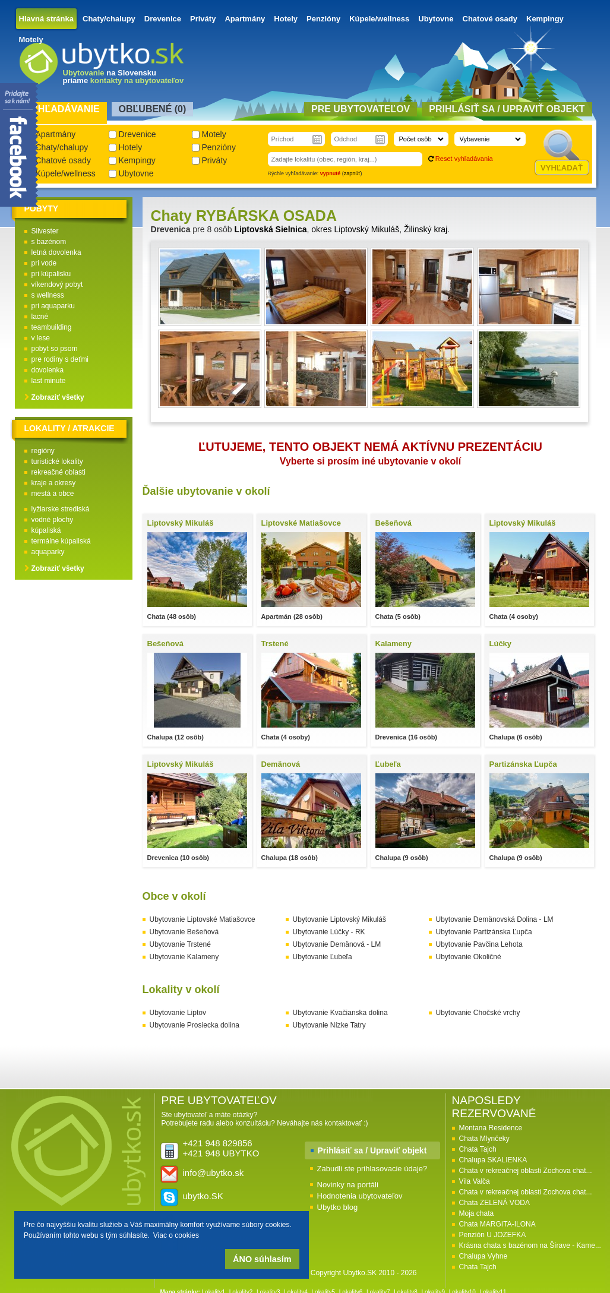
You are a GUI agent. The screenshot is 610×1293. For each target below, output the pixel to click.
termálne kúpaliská (61, 541)
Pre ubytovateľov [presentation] (360, 109)
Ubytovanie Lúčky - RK (329, 932)
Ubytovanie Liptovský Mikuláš (339, 919)
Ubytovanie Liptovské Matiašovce (202, 919)
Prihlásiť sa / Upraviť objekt (372, 1150)
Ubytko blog (337, 1207)
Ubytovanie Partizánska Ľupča (484, 932)
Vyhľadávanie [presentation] (63, 109)
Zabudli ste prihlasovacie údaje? (372, 1168)
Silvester (45, 231)
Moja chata (476, 1213)
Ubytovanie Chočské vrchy (478, 1013)
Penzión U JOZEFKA (492, 1235)
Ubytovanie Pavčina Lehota (479, 944)
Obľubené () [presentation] (153, 109)
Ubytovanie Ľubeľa (322, 957)
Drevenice (162, 18)
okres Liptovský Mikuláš (355, 229)
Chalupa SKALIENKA (493, 1160)
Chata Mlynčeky (484, 1138)
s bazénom (49, 242)
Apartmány (245, 18)
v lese (40, 338)
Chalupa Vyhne (483, 1256)
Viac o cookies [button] (176, 1235)
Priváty (203, 18)
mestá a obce (52, 493)
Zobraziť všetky (57, 397)
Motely (31, 39)
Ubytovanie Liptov (178, 1013)
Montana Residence (491, 1128)
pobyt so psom (54, 348)
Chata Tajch (478, 1149)
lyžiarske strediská (60, 509)
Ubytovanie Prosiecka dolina (194, 1025)
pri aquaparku (53, 306)
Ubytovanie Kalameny (184, 957)
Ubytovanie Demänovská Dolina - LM (495, 919)
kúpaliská (46, 530)
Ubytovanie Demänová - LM (337, 944)
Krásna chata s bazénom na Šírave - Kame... (530, 1245)
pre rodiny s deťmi (60, 359)
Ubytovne (435, 18)
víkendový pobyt (57, 284)
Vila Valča (474, 1181)
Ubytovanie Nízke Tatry (329, 1025)
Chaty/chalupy (109, 18)
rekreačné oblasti (58, 472)
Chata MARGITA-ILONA (497, 1224)
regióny (43, 451)
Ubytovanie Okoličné (468, 957)
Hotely (286, 18)
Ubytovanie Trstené (180, 944)
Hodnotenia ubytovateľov (360, 1195)
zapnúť (352, 173)
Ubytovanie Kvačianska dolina (340, 1013)
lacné (40, 316)
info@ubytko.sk (213, 1173)
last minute (48, 381)
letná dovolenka (56, 252)
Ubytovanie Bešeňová (184, 932)
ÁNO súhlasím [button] (262, 1259)
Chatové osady (490, 18)
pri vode (44, 263)
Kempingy (545, 18)
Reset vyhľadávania (464, 158)
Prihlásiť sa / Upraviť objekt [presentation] (506, 109)
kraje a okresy (53, 483)
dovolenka (47, 370)
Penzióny (323, 18)
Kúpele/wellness (379, 18)
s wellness (47, 295)
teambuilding (51, 327)
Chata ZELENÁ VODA (494, 1203)
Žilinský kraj (425, 229)
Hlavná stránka (46, 18)
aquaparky (48, 552)
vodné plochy (52, 520)
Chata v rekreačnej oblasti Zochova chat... (525, 1170)
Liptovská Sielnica (270, 229)
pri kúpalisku (51, 274)
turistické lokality (57, 461)
